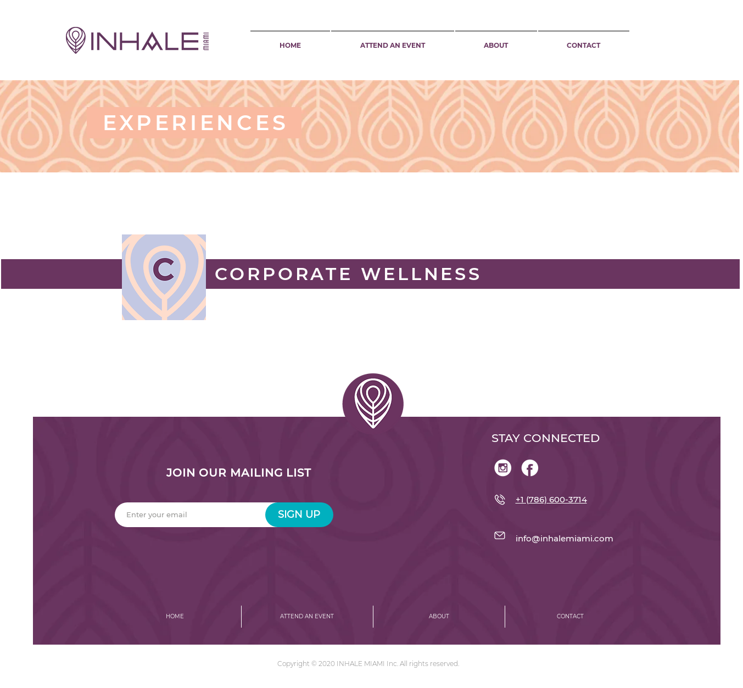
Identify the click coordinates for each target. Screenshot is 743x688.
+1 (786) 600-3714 (551, 499)
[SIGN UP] (299, 514)
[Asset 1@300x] (503, 467)
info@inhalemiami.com (564, 538)
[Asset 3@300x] (529, 467)
